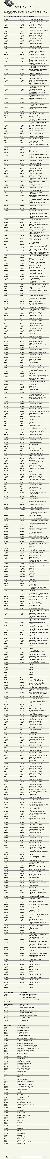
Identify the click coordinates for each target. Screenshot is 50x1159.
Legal (29, 3)
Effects (23, 2)
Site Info (24, 3)
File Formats (29, 2)
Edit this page (12, 1157)
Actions (35, 2)
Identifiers (41, 2)
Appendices (18, 3)
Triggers (47, 2)
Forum (33, 3)
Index (15, 2)
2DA (19, 2)
